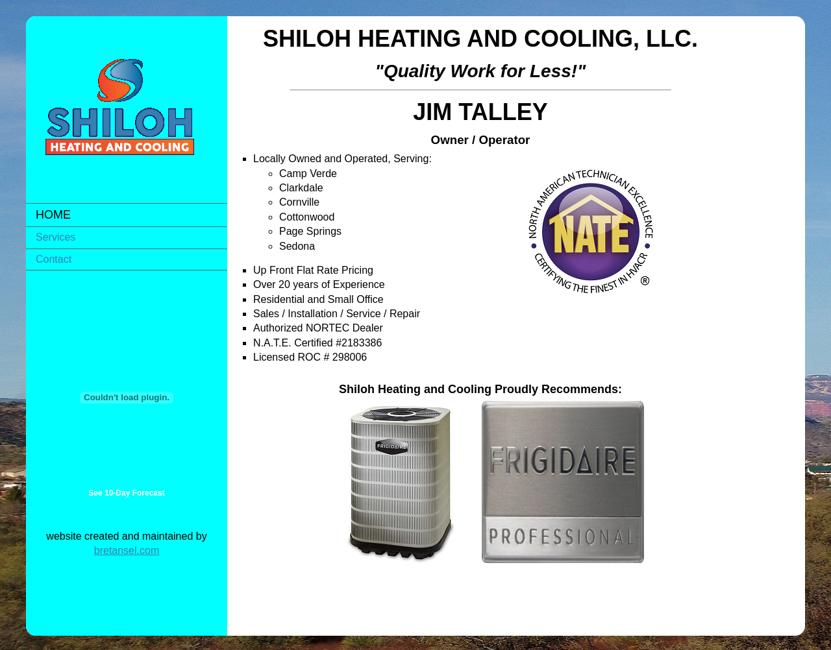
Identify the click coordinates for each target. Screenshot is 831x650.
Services (55, 237)
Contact (53, 259)
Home (53, 214)
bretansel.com (127, 550)
